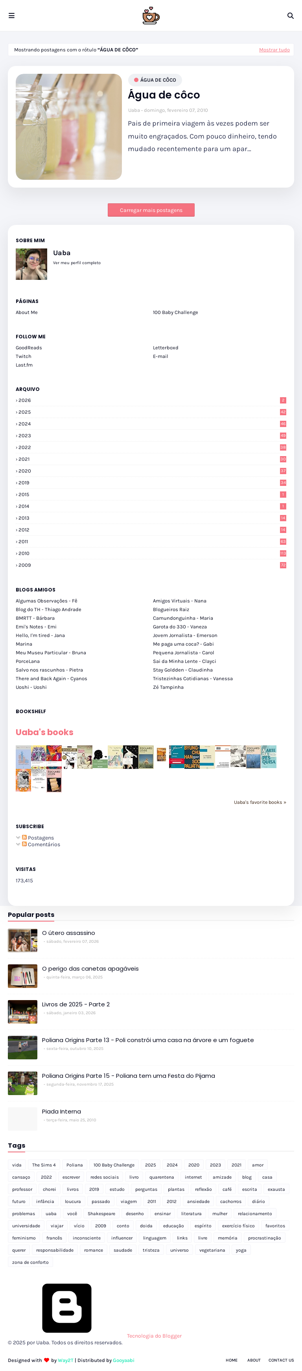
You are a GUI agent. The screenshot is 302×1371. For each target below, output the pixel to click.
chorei (49, 1189)
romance (93, 1250)
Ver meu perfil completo (77, 262)
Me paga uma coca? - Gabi (183, 644)
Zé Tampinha (168, 687)
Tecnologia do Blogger (95, 1336)
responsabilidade (55, 1250)
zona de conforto (30, 1262)
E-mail (160, 356)
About (254, 1360)
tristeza (151, 1250)
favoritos (275, 1226)
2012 (152, 530)
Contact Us (281, 1360)
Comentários (41, 844)
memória (228, 1238)
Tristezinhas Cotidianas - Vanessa (193, 678)
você (72, 1213)
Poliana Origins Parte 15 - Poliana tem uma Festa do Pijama (128, 1076)
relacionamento (255, 1213)
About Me (27, 312)
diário (258, 1201)
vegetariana (212, 1250)
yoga (241, 1250)
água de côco (158, 80)
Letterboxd (166, 348)
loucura (73, 1201)
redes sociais (104, 1177)
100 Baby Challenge (175, 312)
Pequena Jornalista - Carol (183, 652)
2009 (152, 565)
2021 (152, 459)
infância (45, 1201)
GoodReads (29, 348)
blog (247, 1177)
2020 (152, 471)
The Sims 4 (44, 1165)
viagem (129, 1201)
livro (134, 1177)
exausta (276, 1189)
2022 (152, 447)
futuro (19, 1201)
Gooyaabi (123, 1360)
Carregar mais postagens (151, 210)
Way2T (66, 1360)
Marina (24, 644)
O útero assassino (68, 933)
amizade (222, 1177)
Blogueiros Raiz (171, 609)
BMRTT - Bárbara (35, 618)
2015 (152, 494)
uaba (51, 1213)
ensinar (163, 1213)
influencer (122, 1238)
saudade (123, 1250)
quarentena (161, 1177)
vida (17, 1165)
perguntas (146, 1189)
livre (202, 1238)
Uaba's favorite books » (260, 802)
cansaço (21, 1177)
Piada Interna (61, 1111)
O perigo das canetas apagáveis (90, 968)
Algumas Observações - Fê (46, 601)
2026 (152, 400)
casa (267, 1177)
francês (54, 1238)
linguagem (154, 1238)
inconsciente (87, 1238)
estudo (117, 1189)
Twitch (23, 356)
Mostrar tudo (274, 50)
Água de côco (164, 95)
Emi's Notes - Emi (36, 627)
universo (179, 1250)
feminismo (24, 1238)
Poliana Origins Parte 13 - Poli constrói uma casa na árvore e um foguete (148, 1040)
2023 (152, 435)
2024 (152, 424)
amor (257, 1165)
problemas (23, 1213)
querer (19, 1250)
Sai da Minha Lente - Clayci (184, 661)
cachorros (230, 1201)
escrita (249, 1189)
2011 (152, 541)
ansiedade (198, 1201)
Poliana (74, 1165)
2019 (152, 483)
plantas (176, 1189)
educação (173, 1226)
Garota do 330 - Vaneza (180, 627)
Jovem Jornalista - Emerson (185, 635)
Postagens (38, 837)
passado (101, 1201)
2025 (152, 412)
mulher (219, 1213)
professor (22, 1189)
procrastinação (264, 1238)
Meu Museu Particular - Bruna (51, 652)
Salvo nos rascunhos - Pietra (49, 670)
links (182, 1238)
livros (73, 1189)
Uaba (134, 110)
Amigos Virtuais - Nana (179, 601)
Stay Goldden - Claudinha (183, 670)
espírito (203, 1226)
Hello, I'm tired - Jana (40, 635)
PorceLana (28, 661)
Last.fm (24, 365)
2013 (152, 518)
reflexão (203, 1189)
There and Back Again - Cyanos (51, 678)
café (227, 1189)
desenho (135, 1213)
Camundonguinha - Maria (183, 618)
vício (79, 1226)
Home (232, 1360)
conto (123, 1226)
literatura (191, 1213)
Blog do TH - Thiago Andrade (48, 609)
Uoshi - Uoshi (31, 687)
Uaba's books (45, 732)
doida (146, 1226)
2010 (152, 553)
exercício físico (238, 1226)
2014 (152, 506)
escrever (71, 1177)
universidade (26, 1226)
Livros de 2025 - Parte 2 (76, 1004)
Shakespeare (101, 1213)
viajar (57, 1226)
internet (193, 1177)
